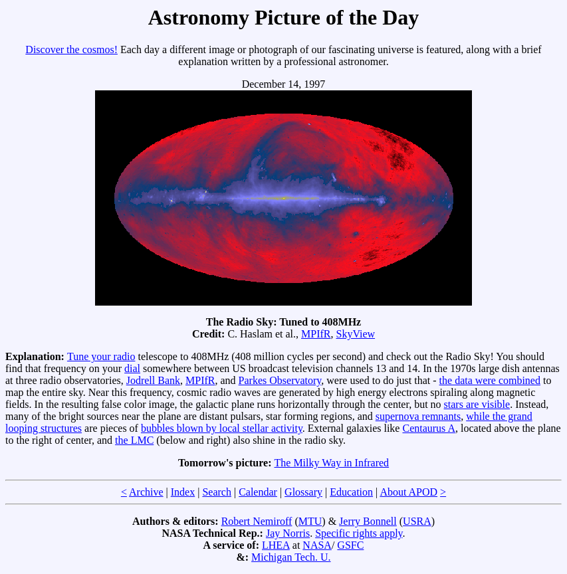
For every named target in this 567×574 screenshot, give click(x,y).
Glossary (303, 492)
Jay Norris (288, 533)
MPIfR (315, 333)
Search (216, 492)
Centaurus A (428, 428)
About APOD (408, 492)
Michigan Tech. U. (290, 557)
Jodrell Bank (153, 380)
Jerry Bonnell (368, 521)
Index (183, 492)
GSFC (350, 545)
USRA (417, 521)
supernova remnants (418, 416)
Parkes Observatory (280, 380)
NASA (317, 545)
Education (351, 492)
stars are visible (477, 404)
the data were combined (489, 380)
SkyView (355, 333)
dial (132, 368)
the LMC (134, 440)
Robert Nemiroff (256, 521)
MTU (310, 521)
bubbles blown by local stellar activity (221, 428)
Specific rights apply (358, 533)
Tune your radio (101, 356)
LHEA (276, 545)
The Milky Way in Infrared (332, 462)
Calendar (258, 492)
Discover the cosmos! (71, 49)
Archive (146, 492)
